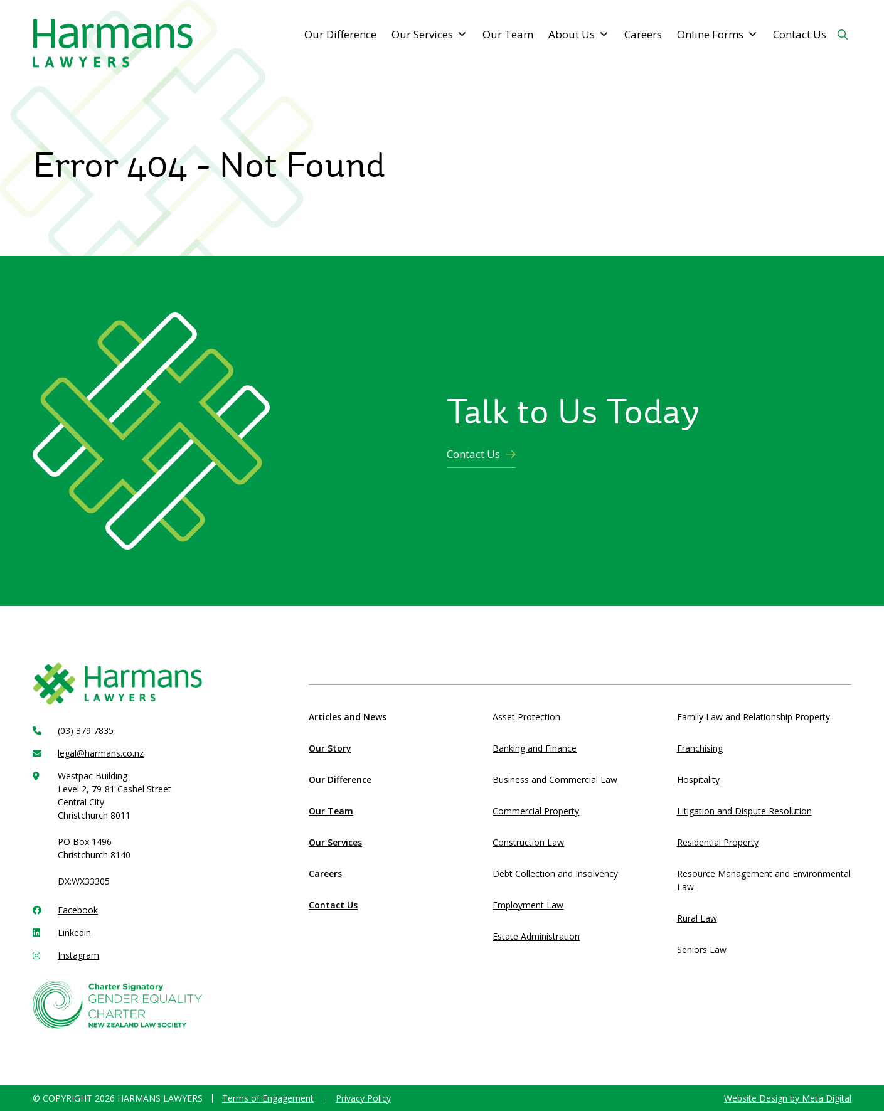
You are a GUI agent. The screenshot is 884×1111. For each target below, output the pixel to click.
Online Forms (717, 34)
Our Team (507, 34)
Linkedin (74, 932)
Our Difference (340, 34)
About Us (578, 34)
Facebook (78, 910)
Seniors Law (702, 949)
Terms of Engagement (268, 1098)
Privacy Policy (363, 1098)
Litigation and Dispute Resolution (744, 811)
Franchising (700, 748)
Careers (643, 34)
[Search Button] (842, 34)
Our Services (429, 34)
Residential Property (718, 842)
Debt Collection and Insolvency (555, 874)
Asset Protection (526, 717)
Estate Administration (536, 936)
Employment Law (528, 905)
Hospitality (698, 779)
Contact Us (799, 34)
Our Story (330, 748)
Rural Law (697, 918)
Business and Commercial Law (555, 779)
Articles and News (347, 717)
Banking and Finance (535, 748)
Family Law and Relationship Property (753, 717)
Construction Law (528, 842)
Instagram (78, 955)
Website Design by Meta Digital (787, 1098)
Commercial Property (536, 811)
